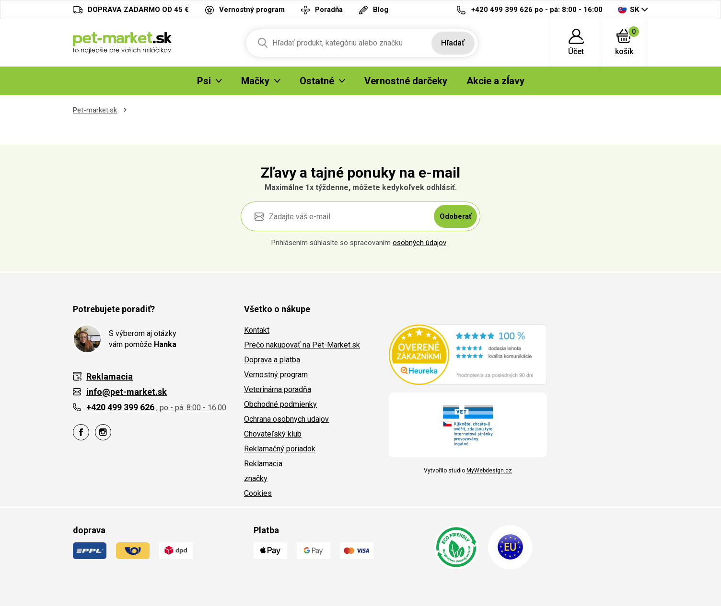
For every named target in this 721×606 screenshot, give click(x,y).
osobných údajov (419, 242)
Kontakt (256, 330)
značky (255, 478)
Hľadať (453, 42)
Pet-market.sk (95, 110)
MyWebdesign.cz (489, 470)
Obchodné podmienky (280, 404)
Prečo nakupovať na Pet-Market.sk (302, 344)
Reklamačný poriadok (279, 448)
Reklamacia (263, 463)
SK (628, 9)
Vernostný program (276, 374)
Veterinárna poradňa (277, 389)
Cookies (258, 493)
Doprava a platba (272, 359)
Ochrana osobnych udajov (286, 419)
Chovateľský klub (273, 433)
